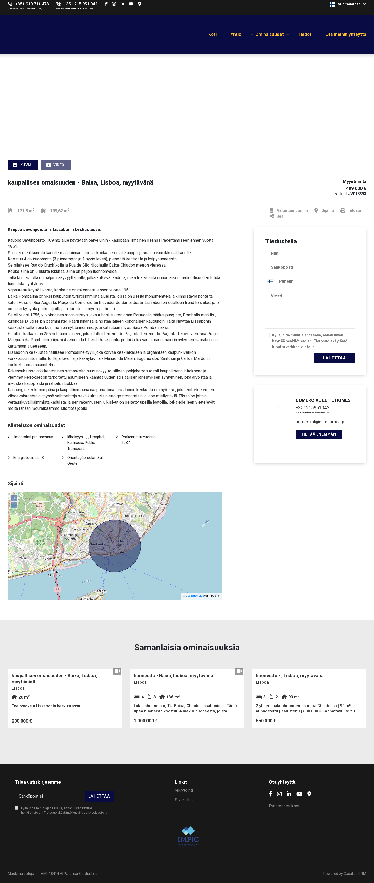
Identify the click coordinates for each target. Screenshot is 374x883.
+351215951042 (312, 407)
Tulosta (350, 210)
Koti (212, 34)
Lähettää (334, 358)
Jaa (276, 216)
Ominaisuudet (269, 34)
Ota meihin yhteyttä (345, 34)
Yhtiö (236, 34)
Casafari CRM (355, 874)
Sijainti (324, 210)
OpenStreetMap (194, 595)
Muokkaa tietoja (21, 874)
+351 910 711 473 (32, 4)
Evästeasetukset (284, 806)
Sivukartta (184, 799)
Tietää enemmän (318, 434)
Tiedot (304, 34)
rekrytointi (184, 790)
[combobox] (310, 281)
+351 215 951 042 (80, 4)
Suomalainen (348, 4)
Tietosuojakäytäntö (330, 341)
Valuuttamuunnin (289, 210)
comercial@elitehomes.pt (321, 421)
